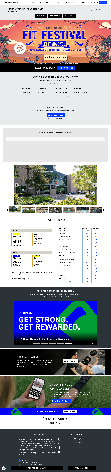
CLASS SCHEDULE (55, 115)
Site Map (18, 455)
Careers (18, 452)
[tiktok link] (58, 410)
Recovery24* (44, 88)
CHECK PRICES (65, 68)
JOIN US (103, 2)
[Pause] (92, 307)
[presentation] (17, 148)
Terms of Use (51, 449)
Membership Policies (52, 452)
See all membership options (21, 242)
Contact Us (34, 449)
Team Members (35, 452)
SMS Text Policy (51, 458)
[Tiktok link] (79, 450)
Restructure (19, 461)
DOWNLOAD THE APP (61, 364)
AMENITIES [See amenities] (55, 16)
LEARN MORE (69, 374)
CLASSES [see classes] (69, 16)
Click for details (75, 63)
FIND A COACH (70, 324)
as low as (22, 202)
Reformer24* (26, 88)
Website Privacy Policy (53, 461)
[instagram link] (58, 406)
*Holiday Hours (77, 405)
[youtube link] (58, 415)
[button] (36, 306)
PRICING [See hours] (41, 16)
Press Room (19, 458)
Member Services (36, 455)
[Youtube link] (82, 450)
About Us (18, 449)
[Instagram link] (75, 450)
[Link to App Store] (89, 456)
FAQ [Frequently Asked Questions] (33, 458)
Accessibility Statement (53, 463)
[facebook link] (58, 402)
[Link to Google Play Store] (77, 456)
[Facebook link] (72, 450)
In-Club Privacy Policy (52, 455)
